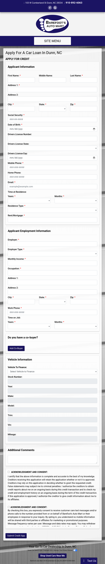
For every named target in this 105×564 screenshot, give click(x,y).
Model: (11, 405)
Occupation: (14, 268)
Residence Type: (16, 205)
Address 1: (13, 85)
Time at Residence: (17, 191)
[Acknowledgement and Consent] (9, 472)
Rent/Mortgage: (15, 215)
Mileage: (12, 434)
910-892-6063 (74, 2)
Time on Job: (14, 317)
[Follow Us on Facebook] (50, 7)
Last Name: (75, 75)
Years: (11, 196)
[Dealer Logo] (52, 24)
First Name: (13, 75)
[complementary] (97, 556)
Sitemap (56, 550)
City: (10, 104)
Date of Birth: (14, 124)
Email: (11, 182)
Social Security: (15, 115)
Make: (11, 396)
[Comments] (52, 459)
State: (42, 104)
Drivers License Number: (20, 134)
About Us (46, 543)
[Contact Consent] (9, 507)
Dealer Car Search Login (35, 550)
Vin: (10, 424)
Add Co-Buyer (16, 348)
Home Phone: (14, 172)
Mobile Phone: (15, 163)
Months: (59, 196)
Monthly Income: (16, 259)
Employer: (13, 239)
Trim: (10, 415)
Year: (10, 386)
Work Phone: (14, 308)
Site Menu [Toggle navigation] (52, 41)
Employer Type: (15, 249)
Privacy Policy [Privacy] (62, 543)
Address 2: (13, 94)
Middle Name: (45, 75)
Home (41, 543)
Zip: (72, 104)
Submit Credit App (16, 535)
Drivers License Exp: (17, 153)
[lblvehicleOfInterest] (52, 371)
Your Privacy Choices (68, 550)
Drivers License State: (18, 143)
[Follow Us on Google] (55, 7)
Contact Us (53, 543)
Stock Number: (15, 376)
